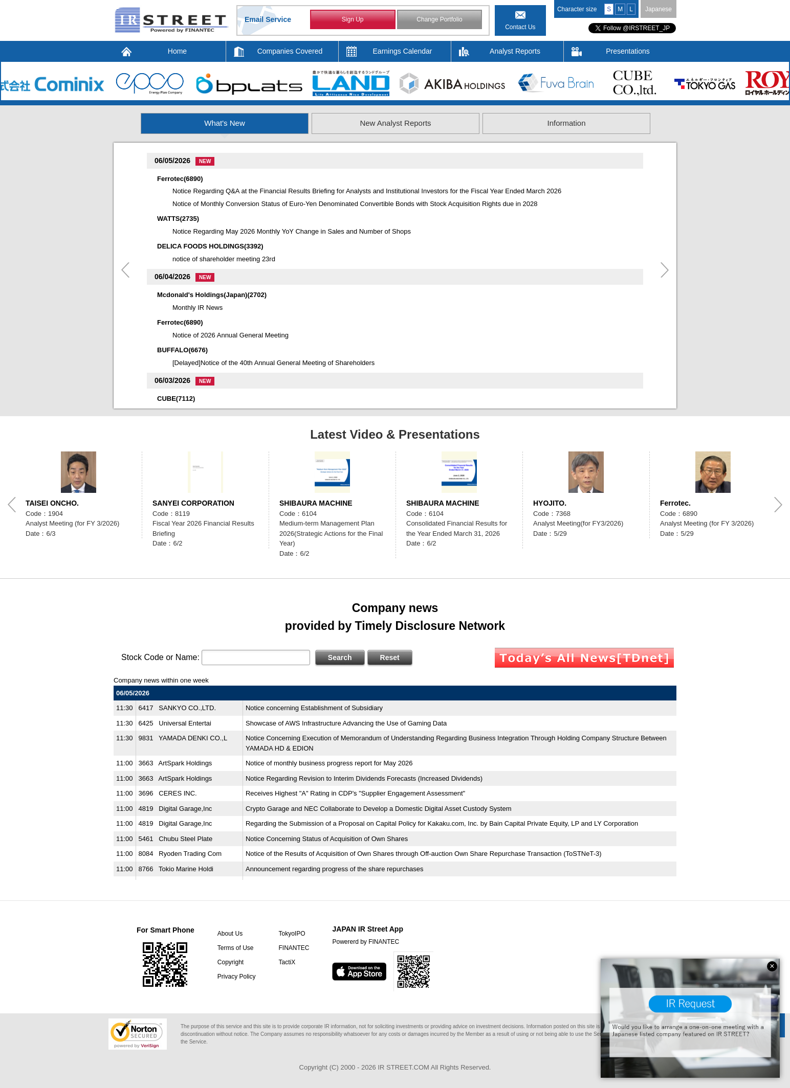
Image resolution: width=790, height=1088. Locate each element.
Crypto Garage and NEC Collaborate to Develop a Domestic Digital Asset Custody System (379, 808)
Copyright (230, 962)
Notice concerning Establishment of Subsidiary (314, 708)
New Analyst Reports (395, 123)
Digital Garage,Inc (185, 808)
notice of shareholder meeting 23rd (223, 259)
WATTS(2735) (178, 218)
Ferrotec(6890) (180, 179)
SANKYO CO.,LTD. (187, 708)
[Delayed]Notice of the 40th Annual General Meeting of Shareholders (273, 363)
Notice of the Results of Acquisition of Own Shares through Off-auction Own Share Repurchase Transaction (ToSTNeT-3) (424, 853)
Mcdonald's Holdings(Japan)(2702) (212, 295)
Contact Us (520, 27)
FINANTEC (293, 947)
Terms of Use (235, 947)
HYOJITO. (549, 503)
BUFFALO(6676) (182, 350)
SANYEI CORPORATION (193, 503)
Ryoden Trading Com (190, 853)
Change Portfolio (439, 19)
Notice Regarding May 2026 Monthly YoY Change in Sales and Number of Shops (291, 231)
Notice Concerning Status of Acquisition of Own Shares (327, 839)
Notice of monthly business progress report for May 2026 (329, 763)
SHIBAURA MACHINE (316, 503)
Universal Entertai (185, 723)
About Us (230, 933)
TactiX (286, 962)
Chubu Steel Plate (185, 839)
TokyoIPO (291, 933)
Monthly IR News (197, 307)
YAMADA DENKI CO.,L (193, 738)
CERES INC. (177, 793)
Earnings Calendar (402, 51)
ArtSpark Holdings (185, 763)
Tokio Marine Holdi (186, 869)
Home (177, 51)
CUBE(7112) (176, 398)
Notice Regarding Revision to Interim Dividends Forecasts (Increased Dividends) (364, 778)
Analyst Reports (515, 51)
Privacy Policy (236, 976)
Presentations (628, 51)
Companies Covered (290, 51)
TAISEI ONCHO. (52, 503)
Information (566, 123)
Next (665, 270)
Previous (125, 270)
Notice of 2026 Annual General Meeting (230, 335)
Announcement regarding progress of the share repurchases (335, 869)
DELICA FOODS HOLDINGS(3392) (210, 246)
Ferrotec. (675, 503)
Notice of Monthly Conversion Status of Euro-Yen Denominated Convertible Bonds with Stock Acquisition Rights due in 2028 (354, 204)
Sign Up (353, 19)
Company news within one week (161, 680)
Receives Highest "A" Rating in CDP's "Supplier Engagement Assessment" (355, 793)
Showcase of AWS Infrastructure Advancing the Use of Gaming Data (346, 723)
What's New (224, 123)
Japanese (658, 9)
